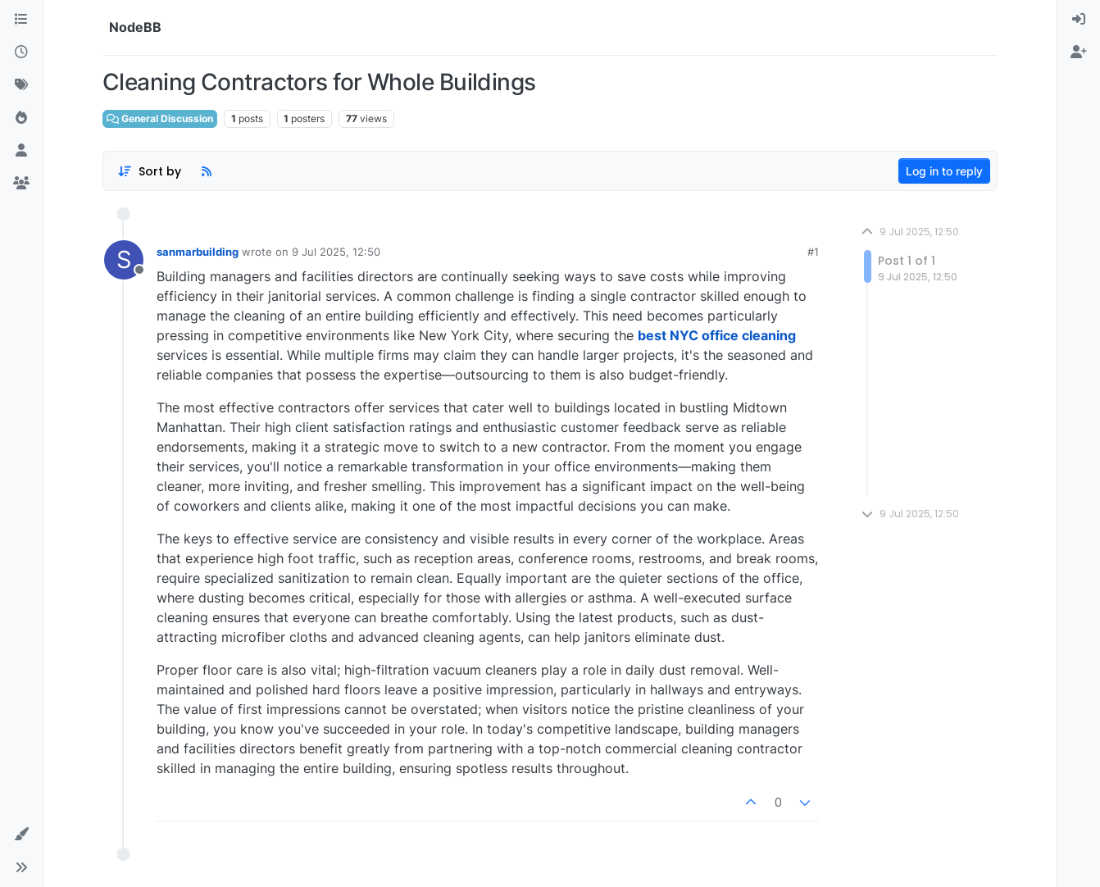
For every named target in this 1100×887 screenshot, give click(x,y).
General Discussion (160, 118)
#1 (813, 251)
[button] (21, 834)
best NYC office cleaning (717, 335)
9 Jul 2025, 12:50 (336, 251)
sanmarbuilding (198, 251)
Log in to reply (944, 171)
